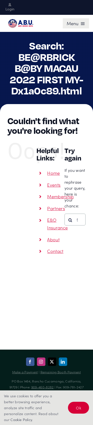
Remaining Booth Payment (60, 372)
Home (53, 173)
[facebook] (30, 362)
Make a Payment (25, 372)
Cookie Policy (21, 419)
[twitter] (52, 362)
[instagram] (41, 362)
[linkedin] (63, 362)
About (53, 239)
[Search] (70, 220)
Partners (56, 208)
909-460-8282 (42, 387)
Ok (78, 407)
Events (54, 185)
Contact (55, 251)
